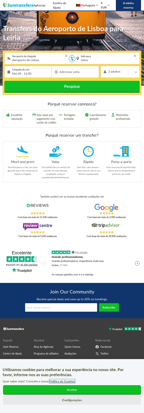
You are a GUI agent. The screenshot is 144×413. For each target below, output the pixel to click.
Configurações (72, 400)
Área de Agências (43, 346)
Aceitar (72, 389)
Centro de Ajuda (59, 5)
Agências (39, 5)
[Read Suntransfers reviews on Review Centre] (37, 227)
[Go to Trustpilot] (125, 329)
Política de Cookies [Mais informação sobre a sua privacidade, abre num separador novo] (62, 381)
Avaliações (70, 353)
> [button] (66, 56)
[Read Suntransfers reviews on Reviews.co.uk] (37, 208)
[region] (72, 386)
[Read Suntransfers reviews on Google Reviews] (106, 208)
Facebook (103, 347)
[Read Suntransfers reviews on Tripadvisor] (106, 227)
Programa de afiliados (46, 353)
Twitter (102, 353)
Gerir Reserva (10, 346)
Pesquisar (72, 86)
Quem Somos (72, 346)
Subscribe (109, 307)
